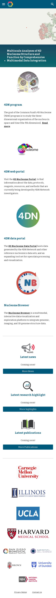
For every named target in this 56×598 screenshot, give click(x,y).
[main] (28, 56)
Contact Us (37, 592)
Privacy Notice (20, 592)
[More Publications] (28, 447)
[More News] (28, 371)
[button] (3, 4)
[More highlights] (28, 409)
